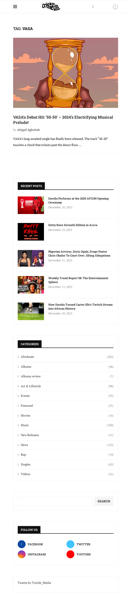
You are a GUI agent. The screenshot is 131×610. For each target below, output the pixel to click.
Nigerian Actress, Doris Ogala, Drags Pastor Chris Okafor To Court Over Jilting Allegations (79, 253)
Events (67, 396)
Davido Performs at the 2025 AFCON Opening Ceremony (78, 200)
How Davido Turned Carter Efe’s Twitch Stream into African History (80, 306)
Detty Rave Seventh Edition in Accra (72, 225)
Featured (67, 405)
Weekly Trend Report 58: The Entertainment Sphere (78, 280)
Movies (67, 415)
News (67, 445)
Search (104, 501)
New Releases (67, 435)
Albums (67, 366)
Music (67, 425)
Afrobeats (67, 357)
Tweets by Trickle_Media (34, 583)
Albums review (67, 376)
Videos (67, 474)
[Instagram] (41, 554)
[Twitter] (90, 544)
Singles (67, 464)
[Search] (108, 6)
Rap (67, 454)
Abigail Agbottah (28, 130)
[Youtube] (90, 554)
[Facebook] (93, 6)
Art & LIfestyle (67, 386)
